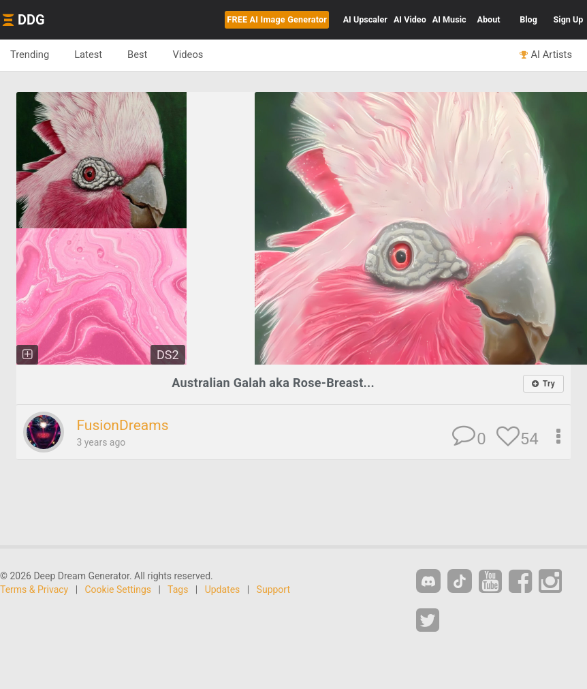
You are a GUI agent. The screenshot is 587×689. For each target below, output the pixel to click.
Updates (222, 589)
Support (273, 589)
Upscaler (365, 19)
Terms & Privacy (34, 589)
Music (449, 19)
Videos (187, 54)
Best (137, 54)
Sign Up (569, 19)
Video (410, 19)
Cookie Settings (118, 589)
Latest (88, 54)
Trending (29, 54)
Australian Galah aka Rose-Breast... (273, 383)
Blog (528, 19)
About (489, 19)
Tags (178, 589)
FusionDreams (122, 425)
